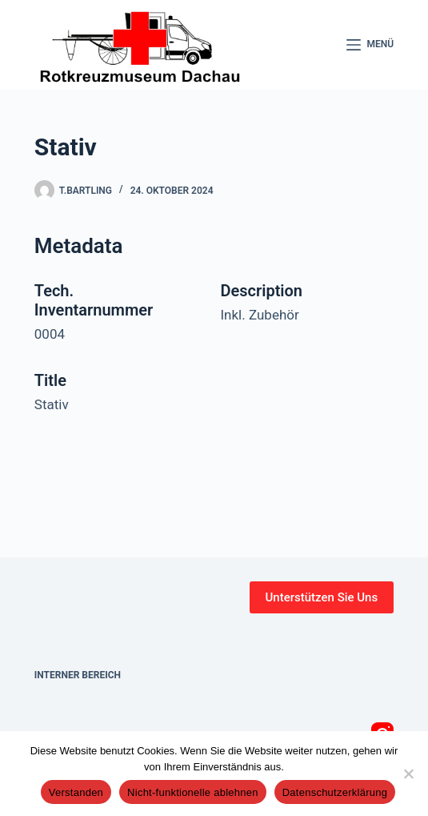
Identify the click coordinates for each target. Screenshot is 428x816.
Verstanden (76, 792)
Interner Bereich (77, 675)
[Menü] (370, 45)
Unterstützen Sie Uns (322, 597)
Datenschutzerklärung (334, 792)
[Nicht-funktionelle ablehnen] (408, 774)
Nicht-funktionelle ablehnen (192, 792)
